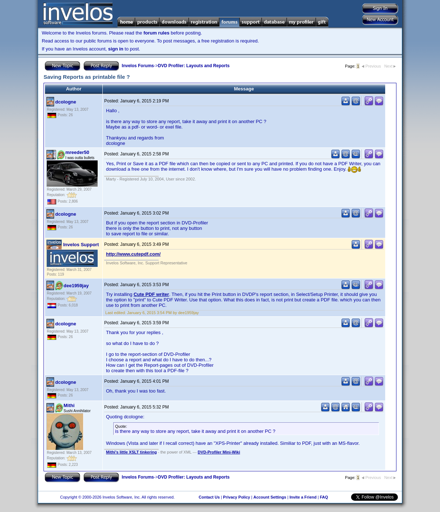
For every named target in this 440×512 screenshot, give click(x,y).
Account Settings (269, 497)
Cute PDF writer (151, 294)
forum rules (156, 33)
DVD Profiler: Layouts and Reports (193, 65)
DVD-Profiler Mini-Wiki (219, 452)
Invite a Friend (303, 497)
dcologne (65, 102)
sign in (115, 49)
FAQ (324, 497)
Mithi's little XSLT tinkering (131, 452)
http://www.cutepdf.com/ (133, 254)
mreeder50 (77, 152)
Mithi (69, 405)
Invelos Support (81, 244)
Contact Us (209, 497)
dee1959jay (76, 285)
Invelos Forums (138, 65)
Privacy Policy (236, 497)
